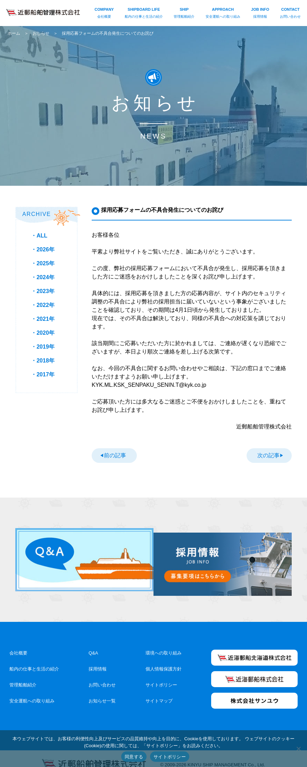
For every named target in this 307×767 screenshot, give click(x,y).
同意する (134, 756)
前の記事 (114, 455)
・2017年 (43, 374)
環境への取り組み (164, 641)
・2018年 (43, 361)
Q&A (93, 641)
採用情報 (98, 657)
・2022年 (43, 305)
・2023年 (43, 291)
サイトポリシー (161, 673)
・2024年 (43, 277)
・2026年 (43, 249)
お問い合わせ (102, 673)
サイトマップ (159, 689)
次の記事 (268, 455)
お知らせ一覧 (102, 689)
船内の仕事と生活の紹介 (34, 657)
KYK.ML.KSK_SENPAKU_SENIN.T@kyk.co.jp (149, 385)
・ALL (39, 236)
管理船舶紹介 (22, 673)
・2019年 (43, 347)
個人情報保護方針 (164, 657)
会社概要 (18, 641)
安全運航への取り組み (32, 689)
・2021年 (43, 319)
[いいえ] (298, 748)
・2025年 (43, 263)
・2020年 (43, 333)
